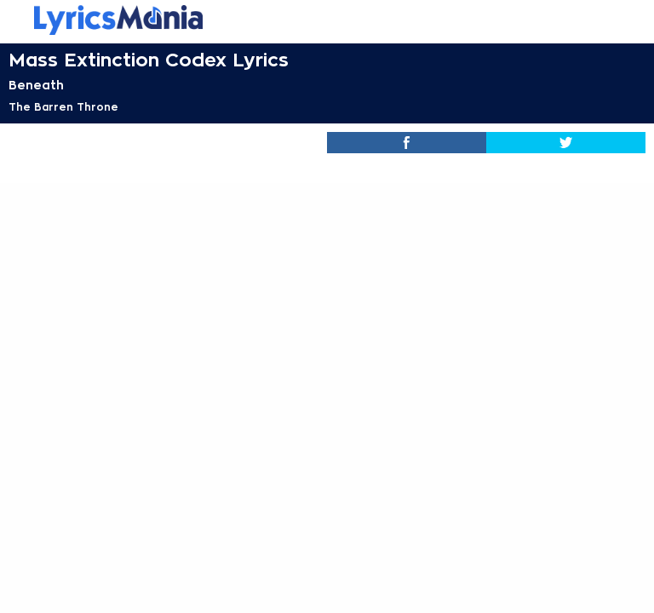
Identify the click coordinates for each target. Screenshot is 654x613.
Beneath (36, 85)
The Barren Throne (63, 107)
